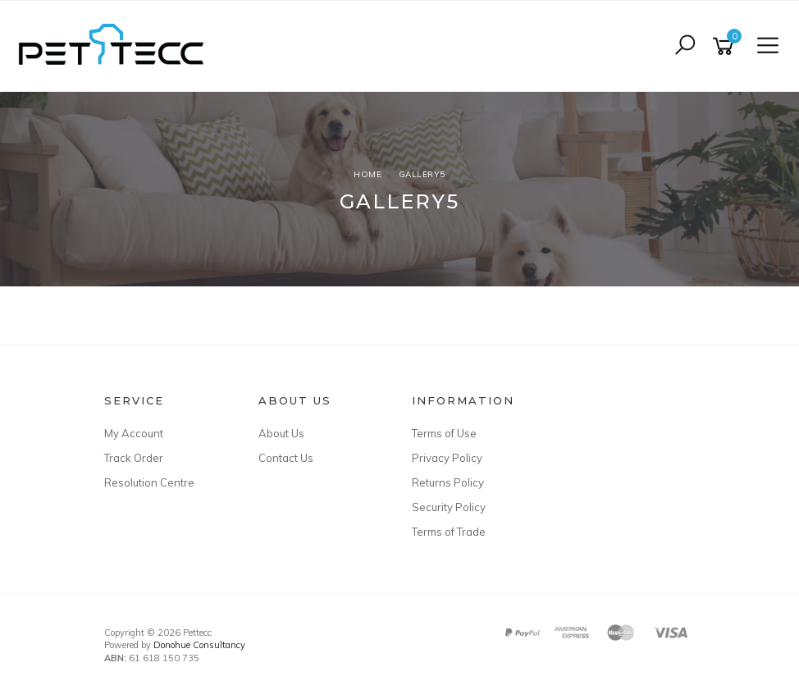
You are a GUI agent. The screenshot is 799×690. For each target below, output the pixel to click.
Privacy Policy (447, 457)
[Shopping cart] (726, 46)
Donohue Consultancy (199, 645)
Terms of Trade (449, 531)
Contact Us (285, 457)
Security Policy (449, 507)
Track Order (133, 457)
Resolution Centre (149, 482)
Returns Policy (448, 482)
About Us (281, 433)
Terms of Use (444, 433)
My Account (133, 433)
